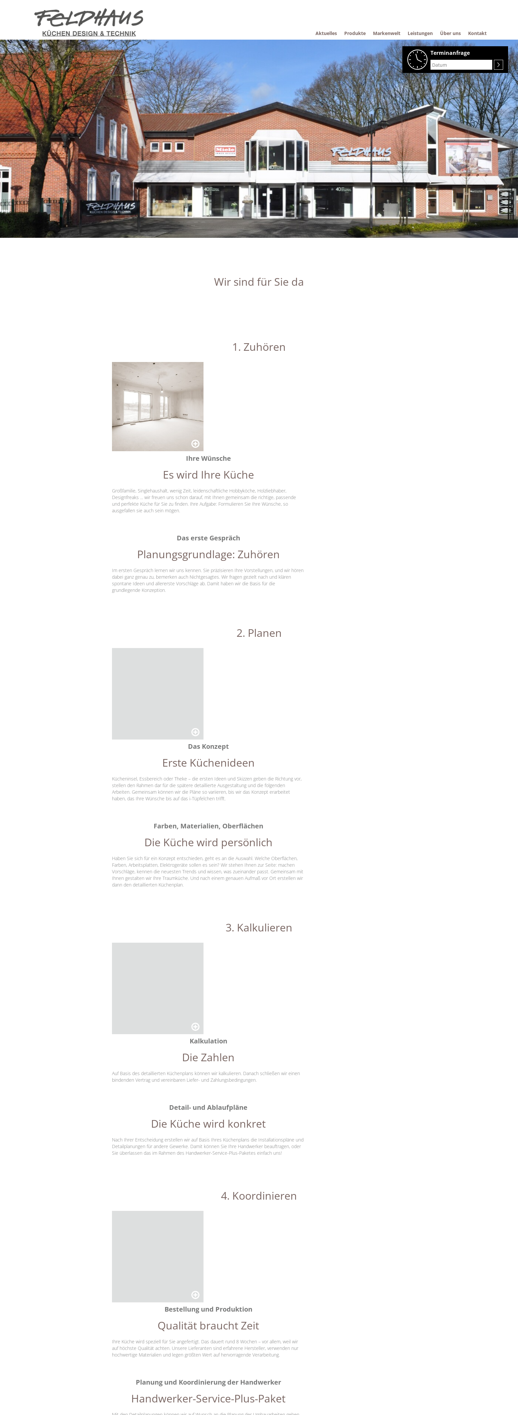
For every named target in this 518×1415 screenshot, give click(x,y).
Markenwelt (178, 1332)
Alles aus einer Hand (186, 1363)
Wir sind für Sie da (184, 1353)
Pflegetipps (232, 1332)
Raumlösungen (127, 1373)
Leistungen (178, 1342)
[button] (171, 1287)
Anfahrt (345, 1392)
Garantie (230, 1353)
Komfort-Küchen (237, 1342)
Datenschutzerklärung (295, 1363)
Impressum (286, 1353)
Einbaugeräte (125, 1363)
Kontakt (282, 1342)
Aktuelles (122, 1332)
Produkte (122, 1342)
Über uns (284, 1332)
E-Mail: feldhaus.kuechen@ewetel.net (372, 1369)
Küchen (120, 1353)
